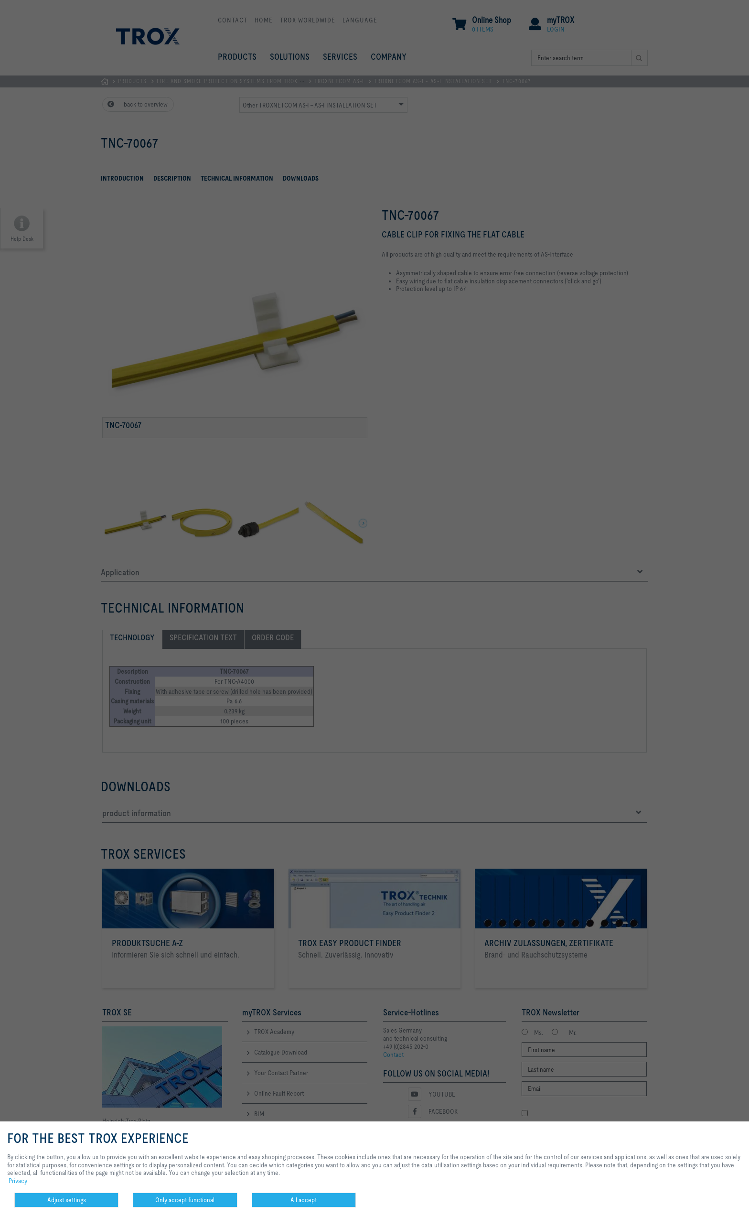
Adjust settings (66, 1200)
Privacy (18, 1181)
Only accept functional (184, 1200)
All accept (303, 1200)
